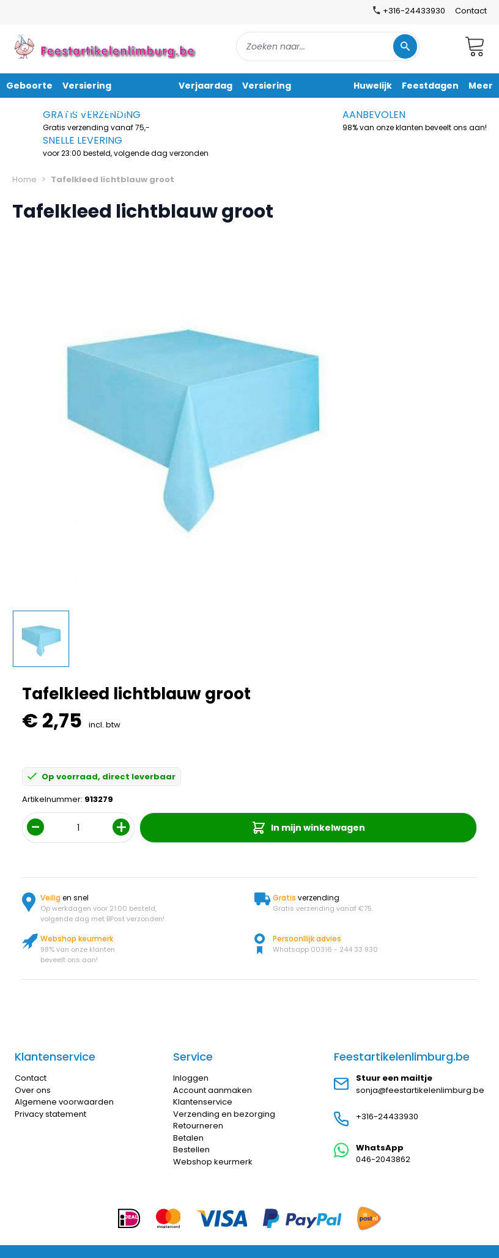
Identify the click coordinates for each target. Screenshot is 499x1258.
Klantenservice (202, 1102)
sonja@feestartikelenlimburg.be (420, 1090)
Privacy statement (50, 1114)
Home (24, 179)
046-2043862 (383, 1159)
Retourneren (198, 1125)
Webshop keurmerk (213, 1162)
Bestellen (191, 1149)
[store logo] (106, 46)
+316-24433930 (387, 1116)
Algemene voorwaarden (64, 1102)
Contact (471, 11)
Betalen (188, 1138)
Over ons (33, 1090)
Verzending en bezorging (224, 1114)
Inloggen (191, 1078)
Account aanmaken (212, 1090)
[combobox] (328, 46)
